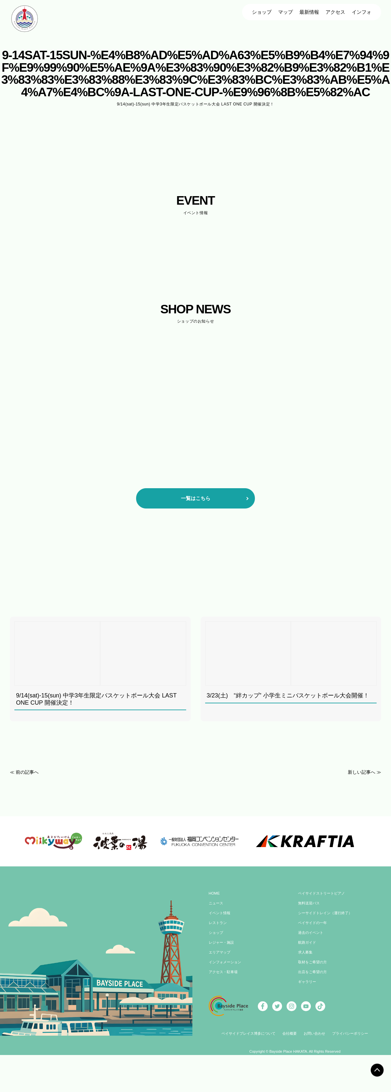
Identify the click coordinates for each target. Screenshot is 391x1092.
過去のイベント (312, 964)
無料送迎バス (310, 934)
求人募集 (306, 983)
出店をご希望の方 (313, 1003)
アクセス (335, 12)
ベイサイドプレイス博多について (245, 1065)
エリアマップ (220, 983)
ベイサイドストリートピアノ (323, 924)
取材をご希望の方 (313, 993)
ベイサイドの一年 (313, 954)
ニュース (216, 934)
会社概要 (289, 1065)
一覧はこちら (195, 498)
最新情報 (309, 12)
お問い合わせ (316, 1065)
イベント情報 (220, 944)
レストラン (218, 954)
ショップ (262, 12)
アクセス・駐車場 (224, 1003)
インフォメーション (226, 993)
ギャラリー (308, 1013)
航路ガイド (308, 974)
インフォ (361, 12)
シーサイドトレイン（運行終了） (327, 944)
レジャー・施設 (222, 974)
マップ (285, 12)
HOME (215, 924)
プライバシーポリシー (354, 1065)
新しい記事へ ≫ (363, 772)
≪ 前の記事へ (25, 772)
